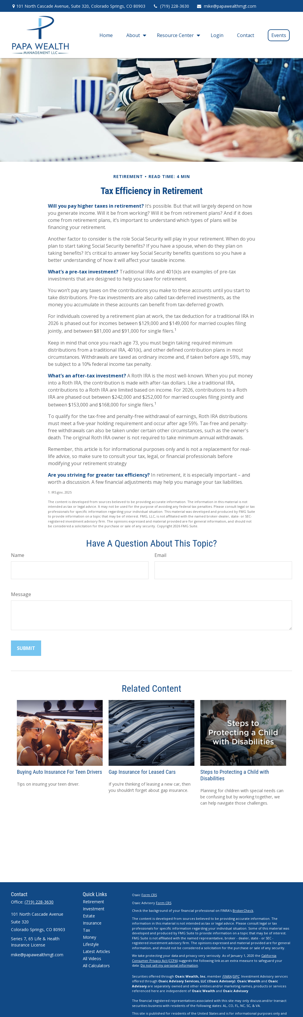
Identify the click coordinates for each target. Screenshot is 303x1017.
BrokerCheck (243, 910)
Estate (89, 916)
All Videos (92, 958)
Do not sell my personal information (169, 965)
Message (21, 594)
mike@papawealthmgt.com (226, 6)
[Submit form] (26, 648)
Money (89, 937)
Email (160, 555)
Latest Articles (96, 951)
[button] (106, 35)
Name (17, 555)
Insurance (92, 923)
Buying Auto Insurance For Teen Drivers (59, 772)
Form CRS (149, 895)
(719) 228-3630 (171, 6)
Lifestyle (91, 944)
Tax (86, 930)
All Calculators (96, 965)
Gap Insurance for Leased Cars (142, 772)
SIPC (236, 976)
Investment (93, 909)
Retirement (93, 901)
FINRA (226, 976)
